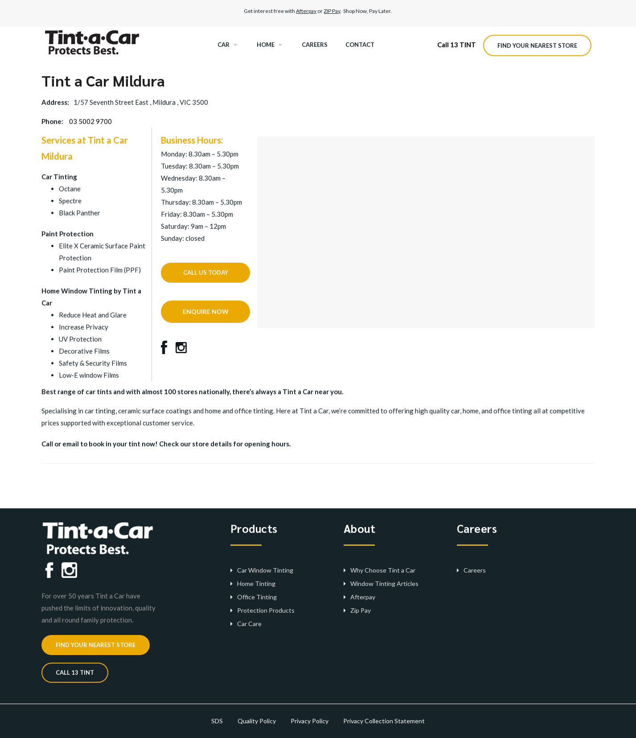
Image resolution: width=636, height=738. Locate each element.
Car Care (249, 623)
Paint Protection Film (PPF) (100, 270)
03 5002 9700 (90, 121)
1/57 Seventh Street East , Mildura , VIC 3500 (141, 102)
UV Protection (80, 339)
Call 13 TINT (456, 45)
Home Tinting (256, 583)
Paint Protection (67, 234)
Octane (70, 189)
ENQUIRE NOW (206, 311)
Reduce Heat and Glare (93, 315)
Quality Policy (257, 721)
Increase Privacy (83, 327)
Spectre (70, 201)
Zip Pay (360, 610)
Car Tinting (59, 177)
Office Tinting (257, 597)
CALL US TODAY (205, 272)
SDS (217, 721)
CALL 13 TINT (75, 672)
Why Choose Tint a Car (382, 570)
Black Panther (79, 213)
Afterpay (306, 11)
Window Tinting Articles (384, 583)
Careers (475, 570)
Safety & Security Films (93, 363)
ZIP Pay (332, 11)
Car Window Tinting (265, 570)
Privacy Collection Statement (384, 721)
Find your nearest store (537, 45)
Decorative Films (84, 351)
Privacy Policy (309, 721)
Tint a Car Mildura (103, 80)
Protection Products (266, 610)
